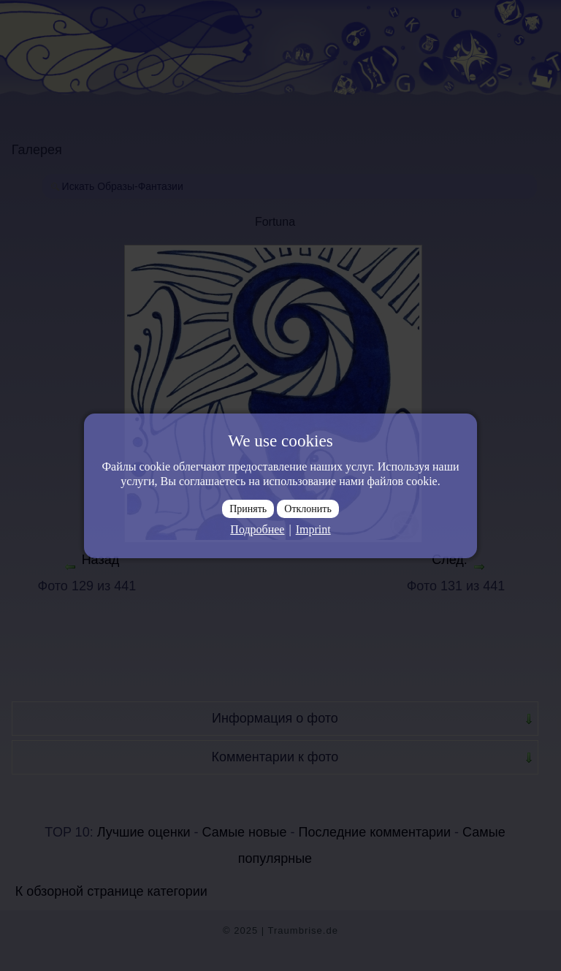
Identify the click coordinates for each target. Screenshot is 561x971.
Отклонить (308, 508)
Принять (248, 508)
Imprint (313, 529)
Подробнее (257, 529)
